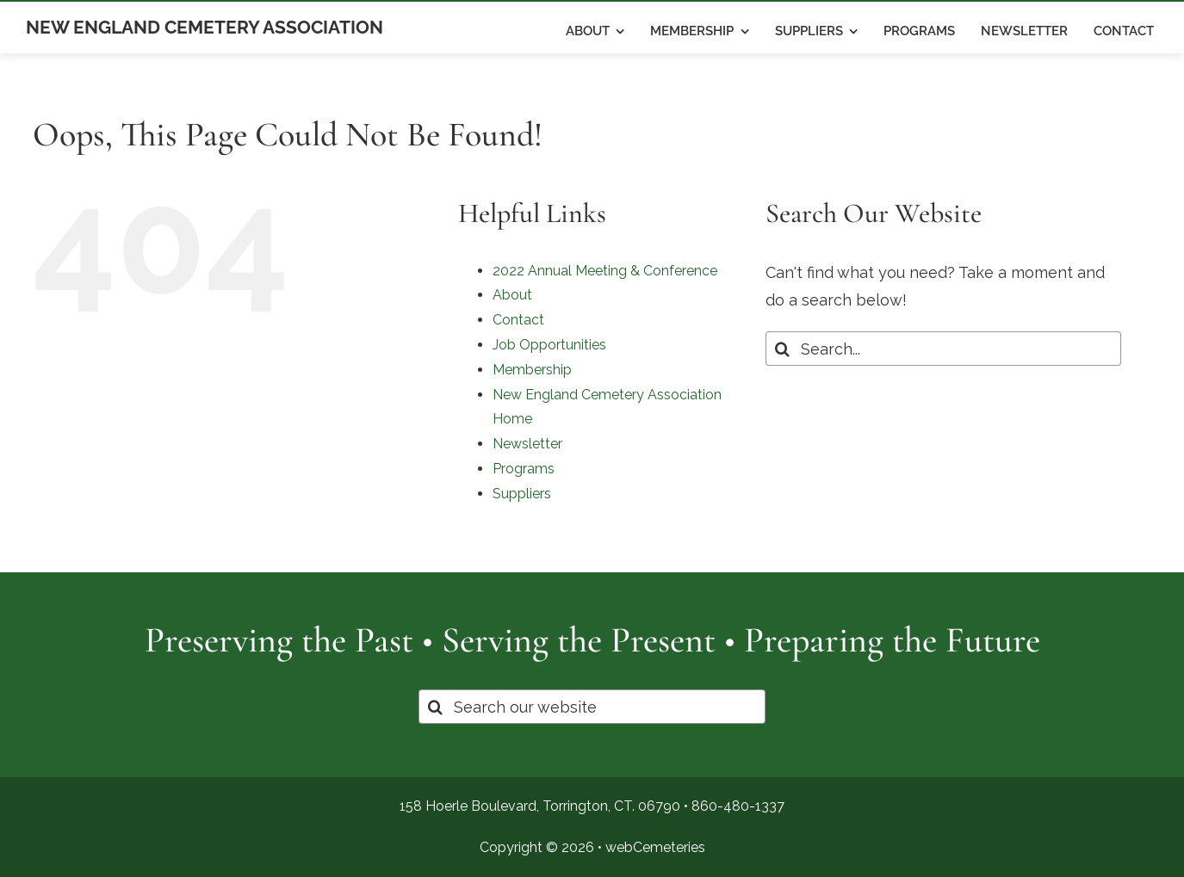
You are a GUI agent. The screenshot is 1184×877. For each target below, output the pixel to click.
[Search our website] (592, 706)
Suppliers (522, 493)
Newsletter (527, 443)
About (512, 295)
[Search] (783, 348)
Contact (518, 320)
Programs (524, 468)
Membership (532, 369)
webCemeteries (655, 847)
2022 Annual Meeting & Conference (605, 270)
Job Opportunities (549, 345)
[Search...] (943, 348)
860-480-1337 (737, 806)
